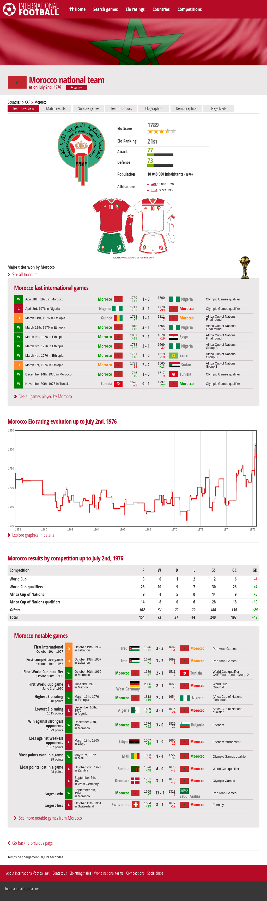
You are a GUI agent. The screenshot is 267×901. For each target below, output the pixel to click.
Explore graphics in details (33, 535)
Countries (161, 9)
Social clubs (155, 873)
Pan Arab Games (224, 649)
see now (76, 87)
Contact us (59, 873)
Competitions (190, 9)
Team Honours (121, 108)
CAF (27, 102)
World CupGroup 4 (220, 685)
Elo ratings (135, 9)
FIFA (154, 190)
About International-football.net (28, 873)
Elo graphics (153, 108)
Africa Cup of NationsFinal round (220, 318)
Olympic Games (224, 781)
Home (80, 9)
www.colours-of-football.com (138, 257)
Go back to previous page (32, 843)
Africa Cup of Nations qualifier (227, 710)
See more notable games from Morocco (50, 818)
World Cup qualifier (226, 769)
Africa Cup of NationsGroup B (220, 346)
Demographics (186, 108)
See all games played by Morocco (45, 396)
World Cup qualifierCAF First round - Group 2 (231, 673)
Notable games (88, 108)
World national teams (108, 873)
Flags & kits (218, 108)
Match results (55, 108)
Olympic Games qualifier (223, 299)
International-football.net (22, 888)
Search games (105, 9)
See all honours (24, 274)
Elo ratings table (80, 873)
